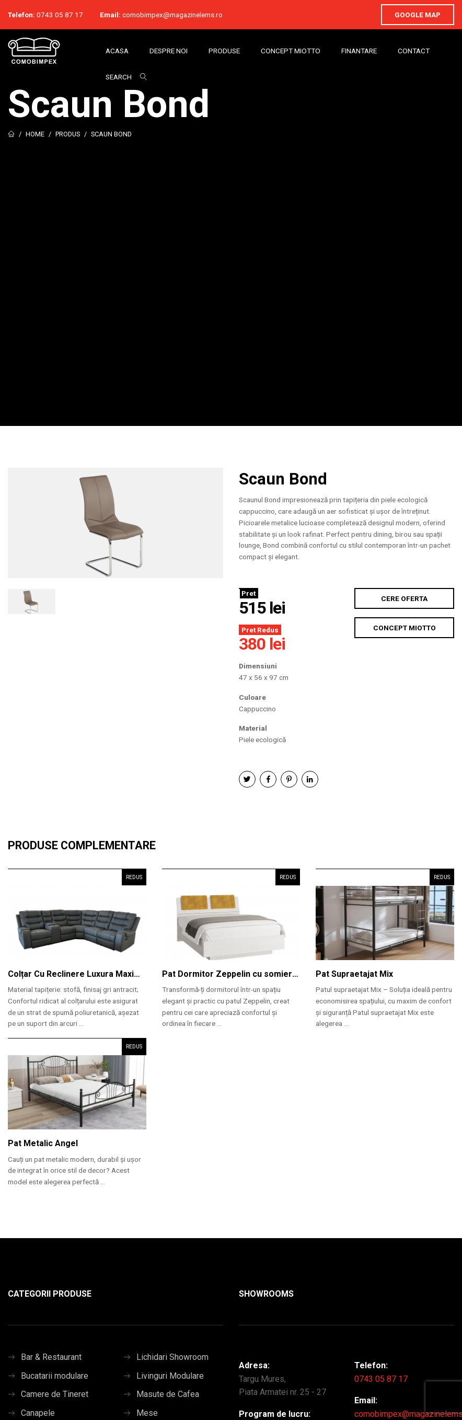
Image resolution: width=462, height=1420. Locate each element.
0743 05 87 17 (60, 14)
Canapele (38, 1413)
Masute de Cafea (167, 1394)
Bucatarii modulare (54, 1376)
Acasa (117, 51)
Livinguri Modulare (170, 1376)
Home (35, 134)
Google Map (418, 14)
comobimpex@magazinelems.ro (172, 14)
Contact (414, 51)
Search (119, 77)
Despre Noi (168, 51)
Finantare (359, 51)
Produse (224, 51)
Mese (147, 1413)
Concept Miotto (290, 51)
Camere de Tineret (54, 1394)
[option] (115, 523)
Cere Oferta (404, 598)
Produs (67, 134)
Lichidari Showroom (172, 1357)
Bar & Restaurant (51, 1357)
